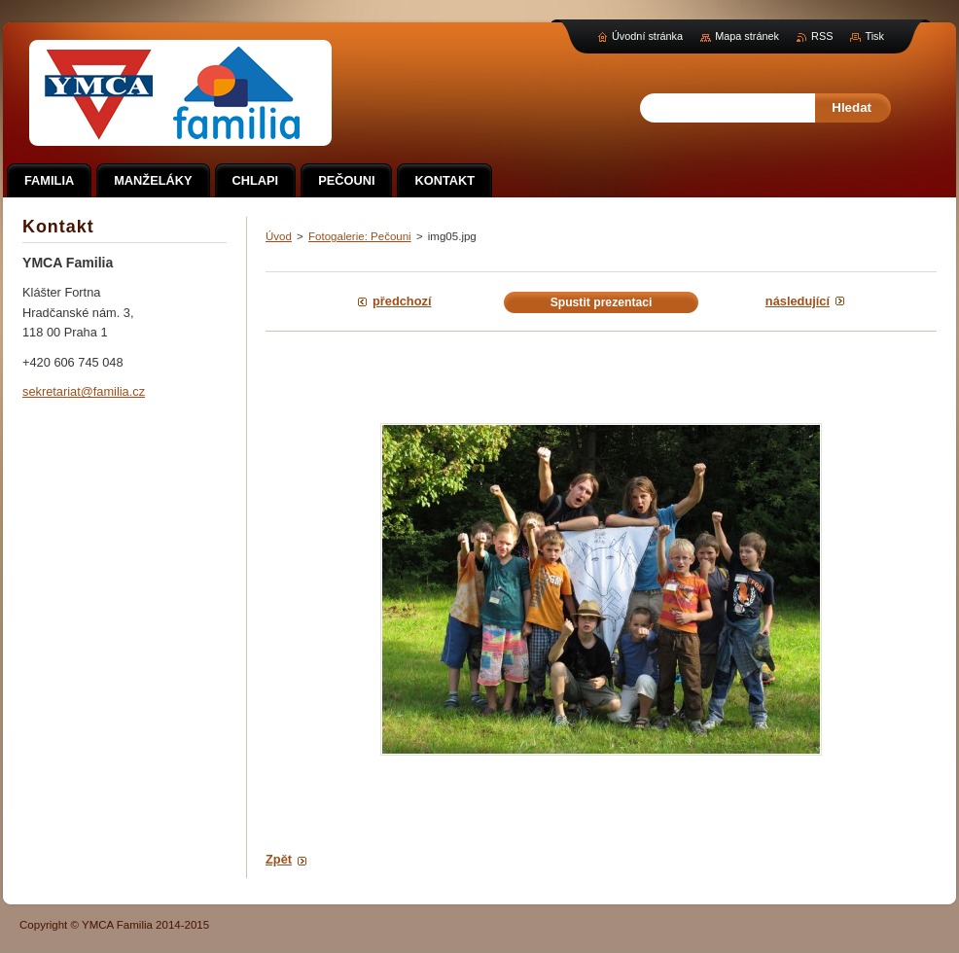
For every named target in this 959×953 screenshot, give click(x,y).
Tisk (874, 36)
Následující (797, 301)
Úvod (279, 236)
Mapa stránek (747, 36)
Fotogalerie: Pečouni (359, 236)
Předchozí (402, 301)
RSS (822, 36)
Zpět (279, 859)
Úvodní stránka (647, 36)
